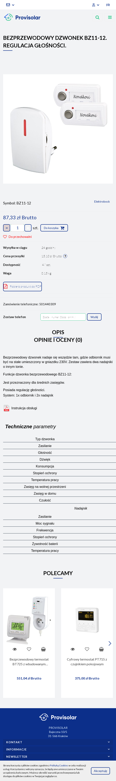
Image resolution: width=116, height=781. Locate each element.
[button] (107, 4)
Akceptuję (100, 771)
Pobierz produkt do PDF (22, 286)
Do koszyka (54, 228)
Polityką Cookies (59, 765)
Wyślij (94, 317)
